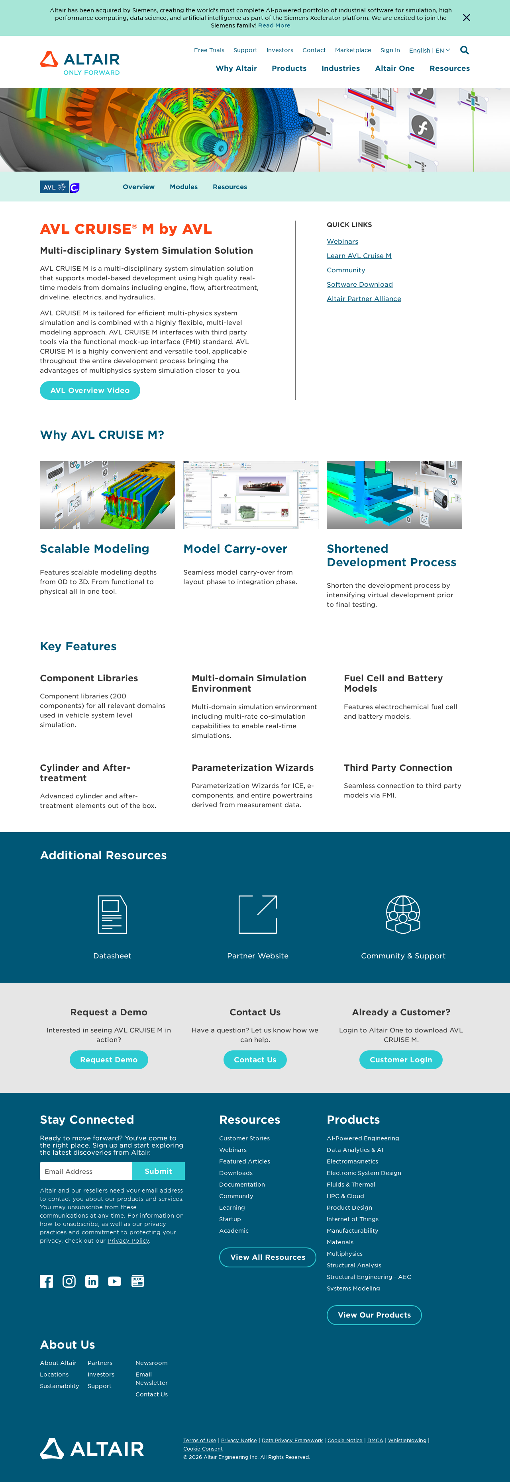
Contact (314, 49)
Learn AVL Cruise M (359, 255)
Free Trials (209, 49)
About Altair (58, 1362)
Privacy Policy (128, 1240)
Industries (341, 68)
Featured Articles (244, 1161)
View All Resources (268, 1257)
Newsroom (151, 1362)
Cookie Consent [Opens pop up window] (203, 1449)
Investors (280, 49)
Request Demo (109, 1059)
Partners (100, 1362)
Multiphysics (345, 1253)
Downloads (236, 1172)
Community (346, 270)
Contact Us (255, 1059)
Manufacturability (353, 1230)
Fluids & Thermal (351, 1184)
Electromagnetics (352, 1161)
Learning (232, 1207)
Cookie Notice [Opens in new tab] (345, 1440)
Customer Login (401, 1059)
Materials (340, 1241)
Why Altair (236, 68)
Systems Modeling (353, 1288)
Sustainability (59, 1385)
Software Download (360, 284)
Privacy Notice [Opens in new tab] (239, 1440)
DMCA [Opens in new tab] (375, 1440)
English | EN (426, 50)
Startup (230, 1218)
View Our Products (374, 1314)
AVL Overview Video (90, 390)
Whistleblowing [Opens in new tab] (407, 1440)
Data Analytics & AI (355, 1149)
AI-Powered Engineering (363, 1138)
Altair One (395, 68)
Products (289, 68)
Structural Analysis (354, 1265)
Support (245, 49)
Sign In (390, 49)
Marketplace (353, 49)
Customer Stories (244, 1138)
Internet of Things (353, 1218)
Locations (54, 1374)
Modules (184, 186)
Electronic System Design (364, 1172)
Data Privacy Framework (292, 1440)
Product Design (349, 1207)
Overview (139, 186)
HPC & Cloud (345, 1195)
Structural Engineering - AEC (369, 1276)
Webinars (342, 241)
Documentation (242, 1184)
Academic (234, 1230)
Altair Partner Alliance (364, 298)
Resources (450, 68)
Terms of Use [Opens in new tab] (199, 1440)
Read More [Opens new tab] (274, 25)
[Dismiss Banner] (466, 18)
